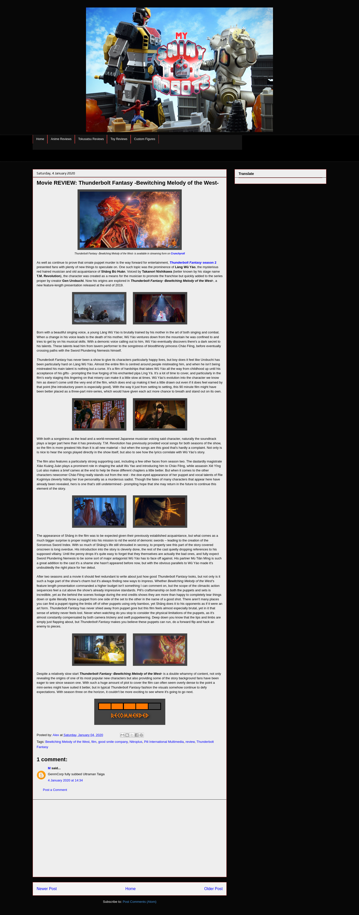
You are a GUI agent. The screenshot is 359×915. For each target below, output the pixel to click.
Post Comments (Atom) (139, 902)
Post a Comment (55, 790)
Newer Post (47, 889)
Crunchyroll (178, 253)
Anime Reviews (61, 139)
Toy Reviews (118, 139)
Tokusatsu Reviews (91, 139)
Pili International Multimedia (164, 742)
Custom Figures (144, 139)
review (190, 742)
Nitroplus (135, 742)
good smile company (113, 742)
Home (40, 139)
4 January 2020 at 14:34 (65, 780)
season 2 (193, 262)
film (93, 742)
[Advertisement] (130, 838)
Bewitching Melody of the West (67, 742)
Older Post (213, 889)
